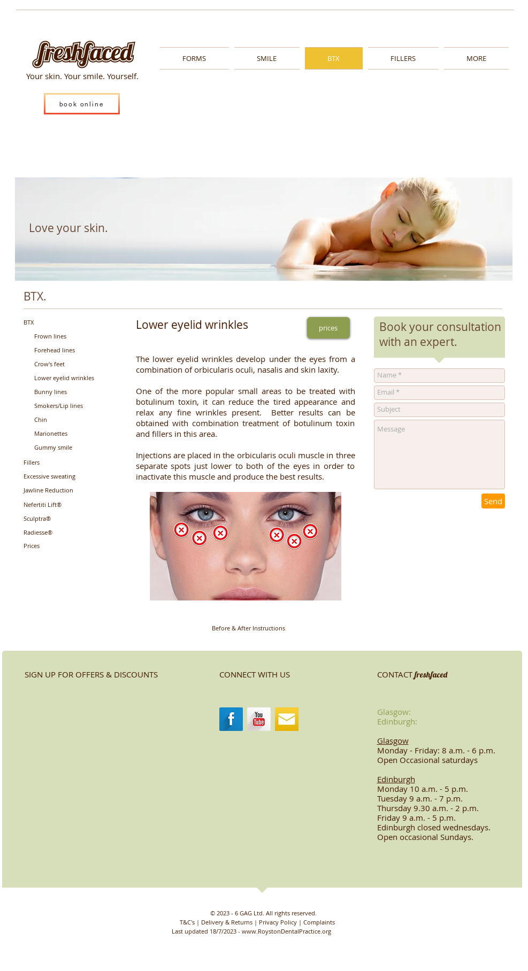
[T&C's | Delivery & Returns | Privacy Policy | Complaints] (257, 922)
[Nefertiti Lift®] (56, 505)
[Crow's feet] (66, 364)
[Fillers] (56, 462)
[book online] (82, 103)
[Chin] (66, 420)
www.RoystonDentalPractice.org (286, 931)
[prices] (328, 327)
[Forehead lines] (66, 350)
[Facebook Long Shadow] (231, 719)
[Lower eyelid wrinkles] (75, 378)
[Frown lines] (66, 336)
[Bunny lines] (66, 392)
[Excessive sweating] (60, 476)
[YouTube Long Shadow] (259, 719)
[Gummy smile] (66, 447)
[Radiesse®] (56, 532)
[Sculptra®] (56, 519)
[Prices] (56, 546)
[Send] (493, 501)
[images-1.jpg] (287, 719)
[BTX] (56, 322)
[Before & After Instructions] (248, 628)
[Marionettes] (66, 434)
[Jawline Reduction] (57, 490)
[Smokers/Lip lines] (67, 406)
